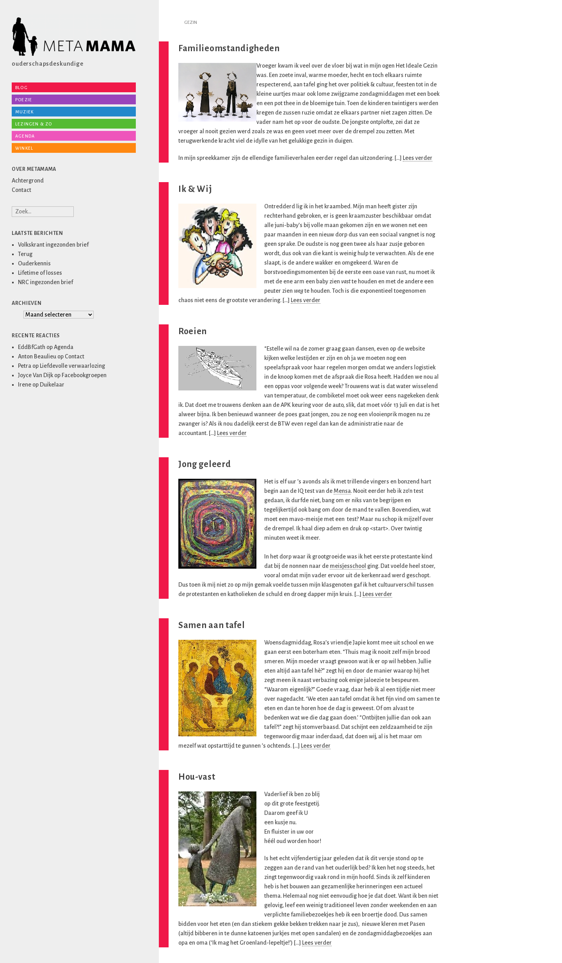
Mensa (342, 491)
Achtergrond (28, 180)
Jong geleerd (204, 464)
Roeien (192, 331)
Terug (25, 254)
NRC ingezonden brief (45, 282)
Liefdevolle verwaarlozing (72, 366)
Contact (21, 190)
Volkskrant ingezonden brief (53, 245)
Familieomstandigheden (229, 48)
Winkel (24, 148)
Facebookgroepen (84, 375)
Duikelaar (52, 384)
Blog (21, 87)
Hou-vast (196, 777)
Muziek (24, 111)
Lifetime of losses (40, 273)
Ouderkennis (34, 263)
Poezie (23, 99)
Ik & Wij (195, 189)
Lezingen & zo (33, 124)
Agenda (25, 136)
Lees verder (417, 158)
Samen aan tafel (211, 625)
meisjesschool (348, 566)
